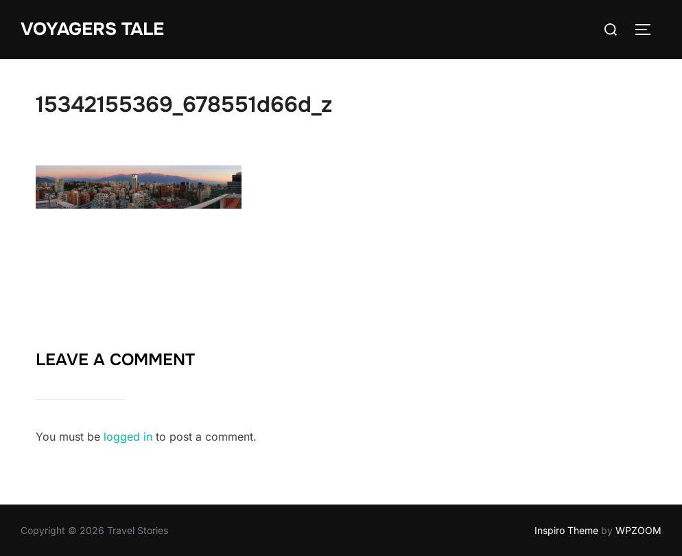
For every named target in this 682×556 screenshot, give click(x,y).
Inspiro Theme (566, 530)
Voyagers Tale (92, 29)
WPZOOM (638, 530)
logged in (128, 436)
